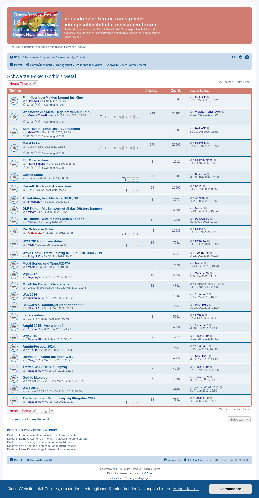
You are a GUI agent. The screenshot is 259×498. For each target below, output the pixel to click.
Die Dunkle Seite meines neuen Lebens (53, 219)
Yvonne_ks (202, 252)
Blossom (200, 174)
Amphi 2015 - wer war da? (43, 326)
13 (125, 116)
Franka (199, 314)
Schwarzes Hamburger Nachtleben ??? (53, 305)
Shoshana (34, 201)
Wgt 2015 (30, 336)
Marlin (31, 266)
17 (125, 148)
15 (136, 116)
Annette (200, 197)
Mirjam (32, 211)
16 (120, 148)
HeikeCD (33, 100)
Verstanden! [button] (230, 489)
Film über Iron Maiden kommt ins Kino (53, 97)
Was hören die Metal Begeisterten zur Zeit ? (57, 112)
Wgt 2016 (30, 294)
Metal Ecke (31, 143)
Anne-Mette (35, 232)
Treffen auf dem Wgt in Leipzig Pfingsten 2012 (59, 398)
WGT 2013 (31, 388)
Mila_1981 (34, 308)
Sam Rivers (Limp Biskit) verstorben (51, 129)
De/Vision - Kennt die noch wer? (48, 357)
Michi (31, 244)
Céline (32, 222)
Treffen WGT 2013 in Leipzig (45, 367)
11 (115, 116)
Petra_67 (200, 240)
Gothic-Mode (33, 175)
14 (131, 116)
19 (136, 148)
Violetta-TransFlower (41, 115)
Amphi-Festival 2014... (40, 346)
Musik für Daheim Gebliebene (46, 284)
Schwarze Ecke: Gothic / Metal (41, 76)
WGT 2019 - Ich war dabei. (43, 241)
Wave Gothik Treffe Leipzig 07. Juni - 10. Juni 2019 (62, 253)
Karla (198, 185)
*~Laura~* (201, 294)
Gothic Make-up (35, 377)
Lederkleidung (34, 315)
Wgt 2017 (30, 274)
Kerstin (32, 178)
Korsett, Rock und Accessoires (47, 186)
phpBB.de (146, 473)
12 (120, 116)
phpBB (116, 469)
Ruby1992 (34, 256)
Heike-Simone (37, 163)
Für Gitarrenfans (36, 160)
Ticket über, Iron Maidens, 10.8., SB (50, 198)
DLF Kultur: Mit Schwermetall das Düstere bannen (62, 208)
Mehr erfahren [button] (186, 489)
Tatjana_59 (34, 277)
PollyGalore (202, 218)
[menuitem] (247, 57)
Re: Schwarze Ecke (38, 229)
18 (131, 148)
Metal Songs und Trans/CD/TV (46, 263)
